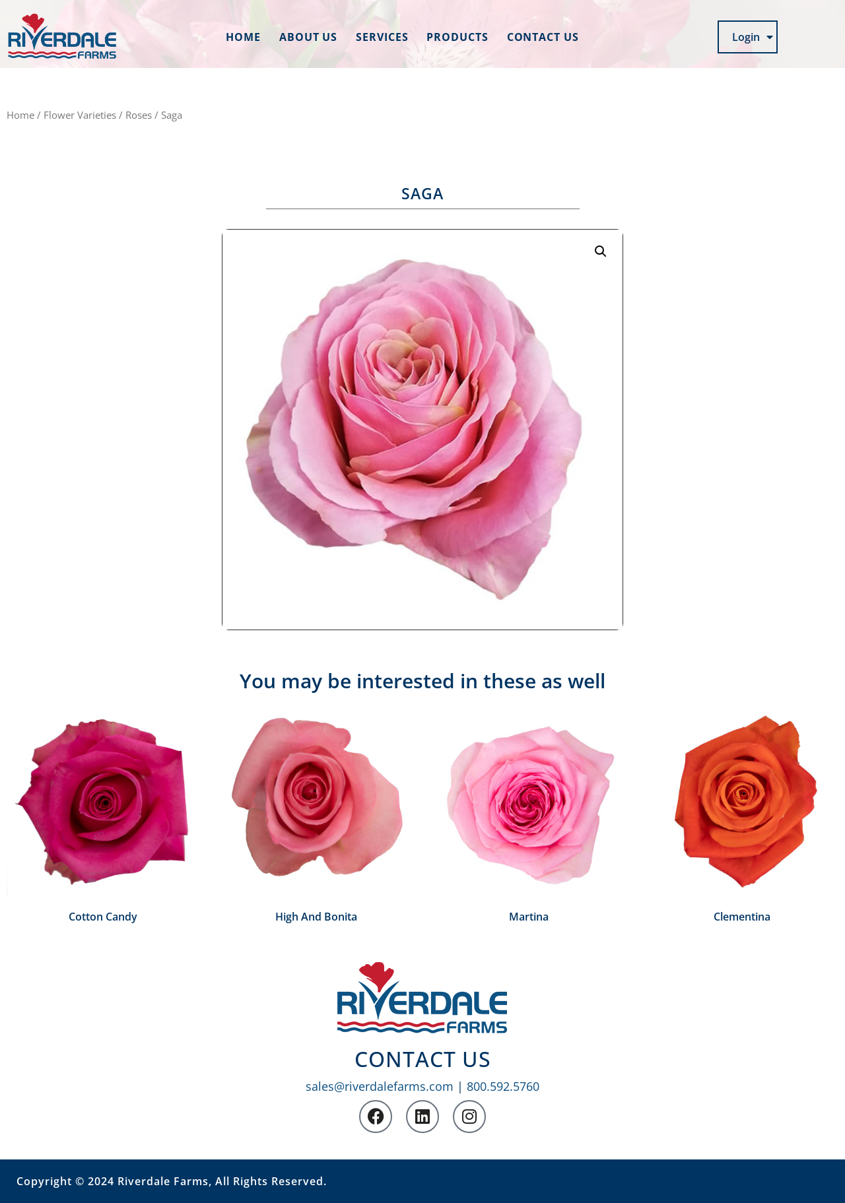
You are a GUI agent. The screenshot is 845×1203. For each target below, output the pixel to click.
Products (457, 37)
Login (752, 37)
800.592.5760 (503, 1086)
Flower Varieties (80, 114)
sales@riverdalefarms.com (380, 1086)
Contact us (543, 37)
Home (243, 37)
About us (308, 37)
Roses (138, 114)
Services (382, 37)
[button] (601, 251)
